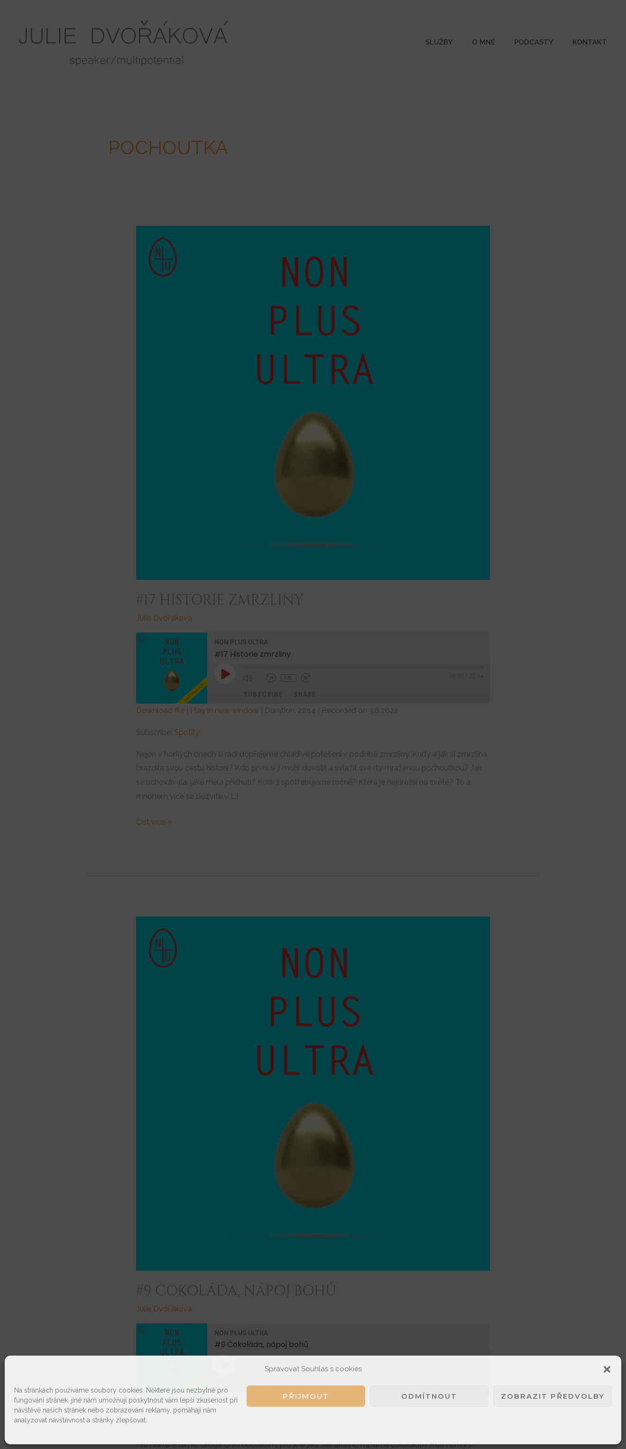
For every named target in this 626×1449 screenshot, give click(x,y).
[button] (607, 1369)
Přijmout (306, 1396)
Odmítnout (429, 1396)
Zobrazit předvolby (553, 1396)
